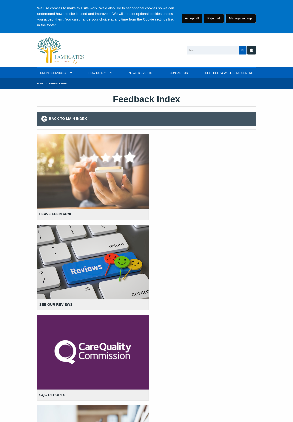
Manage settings (240, 18)
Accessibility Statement (147, 393)
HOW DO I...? (97, 72)
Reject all (213, 18)
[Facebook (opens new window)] (49, 406)
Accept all (192, 18)
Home (40, 83)
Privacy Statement (96, 393)
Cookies (173, 393)
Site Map (188, 393)
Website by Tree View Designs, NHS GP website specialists (103, 406)
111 (64, 304)
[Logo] (60, 50)
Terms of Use (70, 393)
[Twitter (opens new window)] (40, 406)
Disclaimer (119, 393)
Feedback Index (58, 83)
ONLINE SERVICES (53, 72)
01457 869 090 (55, 298)
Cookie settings (155, 19)
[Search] (213, 50)
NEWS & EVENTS (140, 72)
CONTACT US (179, 72)
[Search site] (242, 50)
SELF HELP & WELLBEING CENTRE (229, 72)
